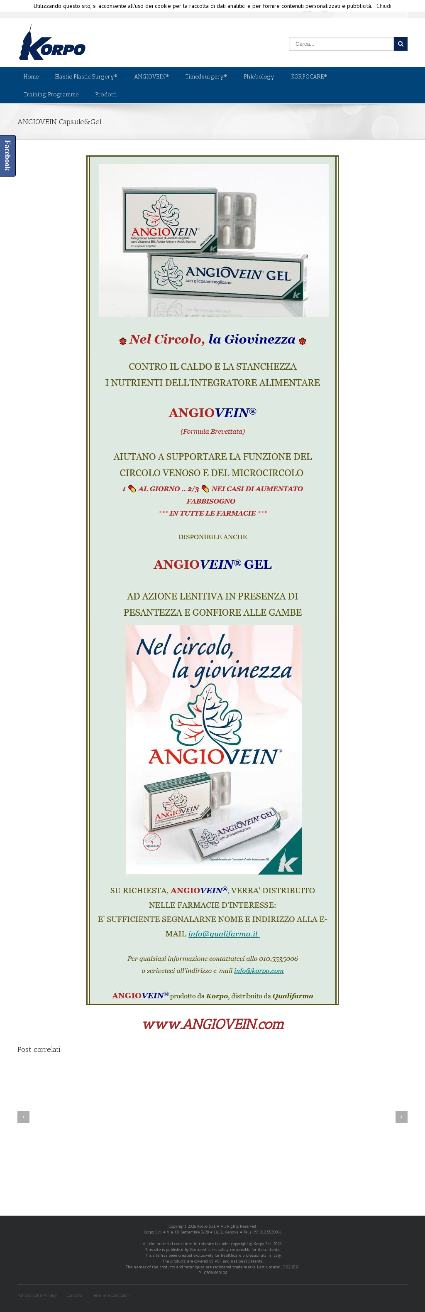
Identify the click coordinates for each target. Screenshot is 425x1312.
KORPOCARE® (309, 76)
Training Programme (51, 94)
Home (31, 76)
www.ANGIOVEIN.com (212, 1024)
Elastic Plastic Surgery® (86, 76)
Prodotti (106, 94)
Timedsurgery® (206, 76)
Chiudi (383, 6)
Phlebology (259, 76)
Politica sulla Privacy (37, 1295)
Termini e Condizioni (111, 1295)
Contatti (74, 1295)
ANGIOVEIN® (151, 76)
